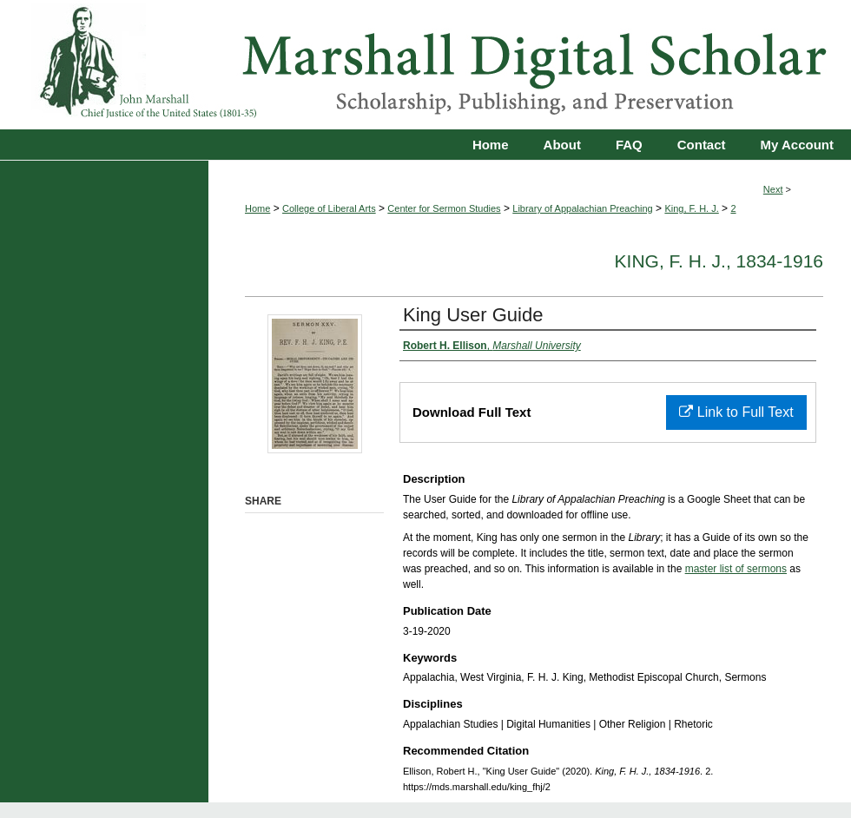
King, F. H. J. (691, 208)
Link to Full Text (736, 412)
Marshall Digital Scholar (425, 64)
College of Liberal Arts (329, 208)
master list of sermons (736, 569)
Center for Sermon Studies (443, 208)
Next (773, 189)
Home (257, 208)
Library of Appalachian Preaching (582, 208)
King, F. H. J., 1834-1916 (719, 261)
